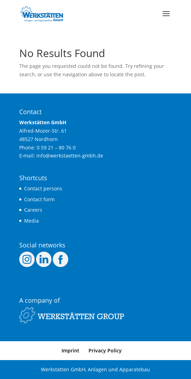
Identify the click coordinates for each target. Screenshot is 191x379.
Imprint (70, 350)
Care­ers (33, 209)
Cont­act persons (43, 188)
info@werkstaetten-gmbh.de (69, 155)
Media (31, 220)
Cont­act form (39, 199)
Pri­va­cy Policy (105, 350)
